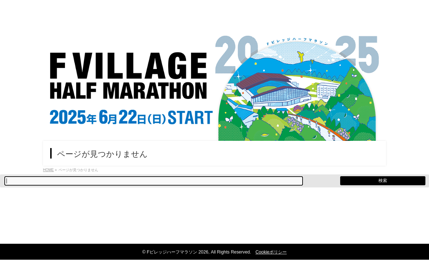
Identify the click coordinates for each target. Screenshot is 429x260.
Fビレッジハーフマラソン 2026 (177, 252)
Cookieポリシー (271, 252)
